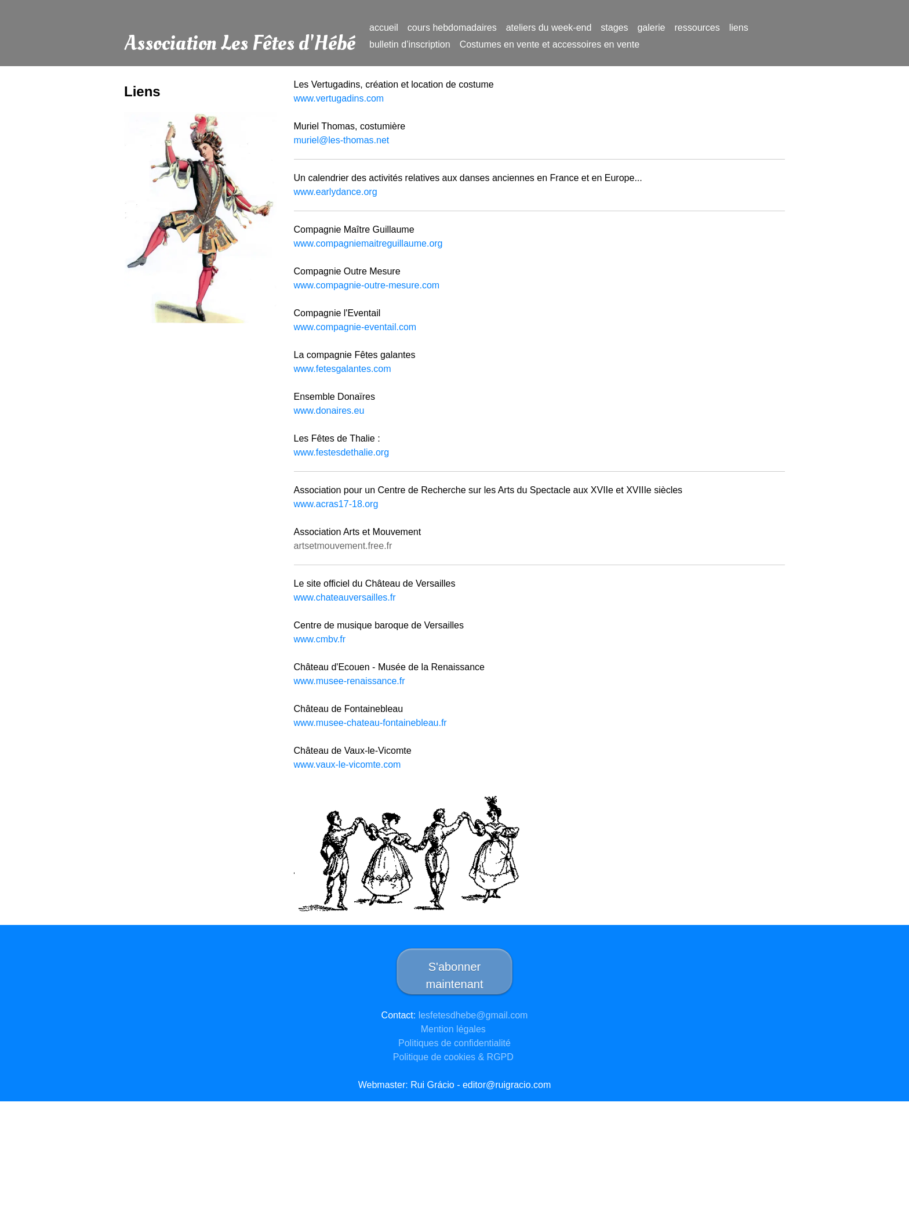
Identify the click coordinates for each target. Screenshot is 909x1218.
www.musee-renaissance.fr (349, 681)
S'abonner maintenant (454, 975)
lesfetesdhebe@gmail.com (473, 1015)
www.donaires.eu (329, 410)
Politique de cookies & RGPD (455, 1057)
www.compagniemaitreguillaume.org (369, 243)
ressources (697, 27)
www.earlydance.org (335, 192)
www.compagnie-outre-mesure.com (367, 285)
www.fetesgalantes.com (342, 369)
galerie (651, 27)
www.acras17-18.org (336, 504)
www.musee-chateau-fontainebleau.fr (370, 723)
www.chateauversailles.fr (345, 597)
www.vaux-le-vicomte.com (347, 764)
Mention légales (455, 1029)
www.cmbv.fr (320, 639)
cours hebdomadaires (452, 27)
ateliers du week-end (549, 27)
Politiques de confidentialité (454, 1043)
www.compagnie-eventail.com (355, 327)
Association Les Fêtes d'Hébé (240, 35)
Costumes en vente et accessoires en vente (549, 44)
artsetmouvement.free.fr (343, 546)
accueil (383, 27)
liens (738, 27)
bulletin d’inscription (409, 44)
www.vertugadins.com (339, 98)
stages (614, 27)
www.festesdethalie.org (342, 452)
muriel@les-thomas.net (343, 140)
